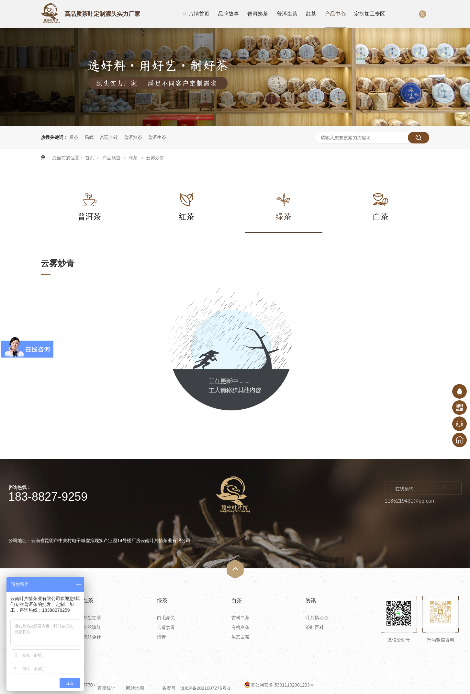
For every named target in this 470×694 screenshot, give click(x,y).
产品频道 (112, 157)
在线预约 (404, 488)
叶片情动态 (317, 617)
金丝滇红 (92, 627)
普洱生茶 (287, 14)
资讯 (311, 600)
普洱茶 (89, 203)
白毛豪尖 (166, 617)
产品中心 (335, 14)
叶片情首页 (196, 14)
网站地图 (135, 688)
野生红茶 (92, 617)
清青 (161, 637)
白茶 (380, 203)
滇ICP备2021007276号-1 (205, 688)
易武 (89, 137)
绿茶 (134, 157)
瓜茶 (73, 137)
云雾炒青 (155, 157)
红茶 (311, 14)
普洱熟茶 (257, 14)
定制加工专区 (369, 14)
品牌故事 (228, 14)
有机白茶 (240, 627)
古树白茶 (240, 617)
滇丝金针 (92, 637)
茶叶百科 (315, 627)
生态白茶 (240, 637)
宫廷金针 (109, 137)
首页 (90, 157)
